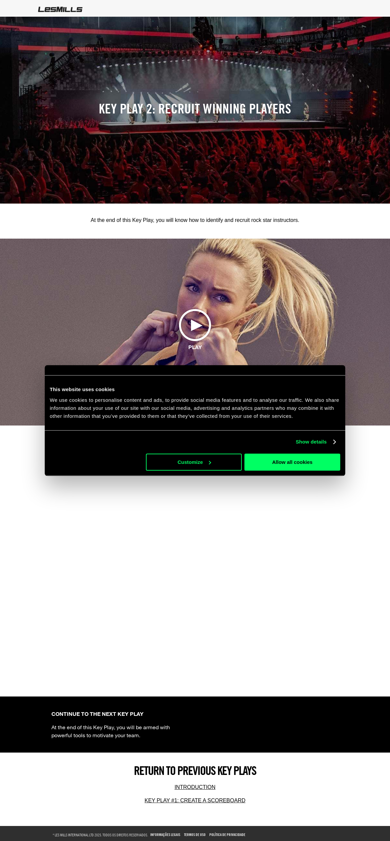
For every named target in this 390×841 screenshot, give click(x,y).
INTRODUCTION (195, 787)
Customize (194, 462)
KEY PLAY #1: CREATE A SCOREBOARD (195, 800)
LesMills (60, 9)
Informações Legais (165, 835)
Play (195, 347)
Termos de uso (195, 835)
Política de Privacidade (227, 835)
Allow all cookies (292, 462)
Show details (311, 442)
